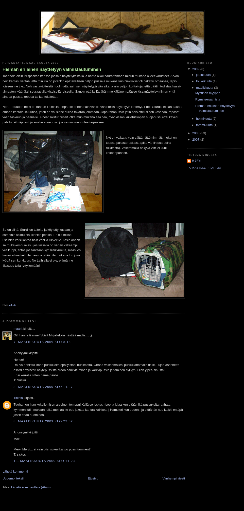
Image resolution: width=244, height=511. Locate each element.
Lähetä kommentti (15, 471)
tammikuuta (205, 125)
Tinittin (18, 398)
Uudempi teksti (13, 478)
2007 (196, 139)
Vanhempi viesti (173, 478)
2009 (196, 69)
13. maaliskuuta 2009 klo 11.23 (44, 461)
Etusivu (93, 478)
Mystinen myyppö (207, 93)
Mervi (196, 160)
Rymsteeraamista (207, 99)
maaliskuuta (205, 87)
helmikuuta (204, 118)
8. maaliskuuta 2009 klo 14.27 (43, 387)
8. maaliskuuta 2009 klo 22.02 (43, 421)
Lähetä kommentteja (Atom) (31, 487)
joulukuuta (204, 75)
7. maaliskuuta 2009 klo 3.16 (42, 342)
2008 (196, 133)
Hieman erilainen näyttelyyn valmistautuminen (51, 69)
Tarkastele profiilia (204, 167)
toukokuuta (204, 81)
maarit (18, 328)
